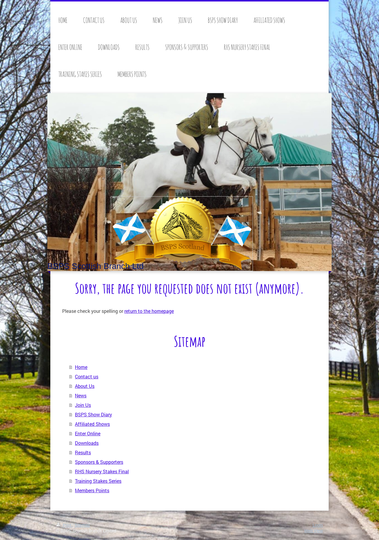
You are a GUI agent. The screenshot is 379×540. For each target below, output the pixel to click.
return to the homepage (149, 311)
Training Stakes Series (98, 481)
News (80, 395)
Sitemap (82, 525)
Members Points (92, 490)
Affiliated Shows (92, 424)
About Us (84, 386)
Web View (313, 530)
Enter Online (87, 433)
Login (318, 525)
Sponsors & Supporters (99, 462)
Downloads (87, 443)
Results (83, 452)
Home (81, 367)
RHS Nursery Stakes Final (102, 471)
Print (64, 525)
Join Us (83, 405)
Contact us (86, 376)
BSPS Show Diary (93, 414)
